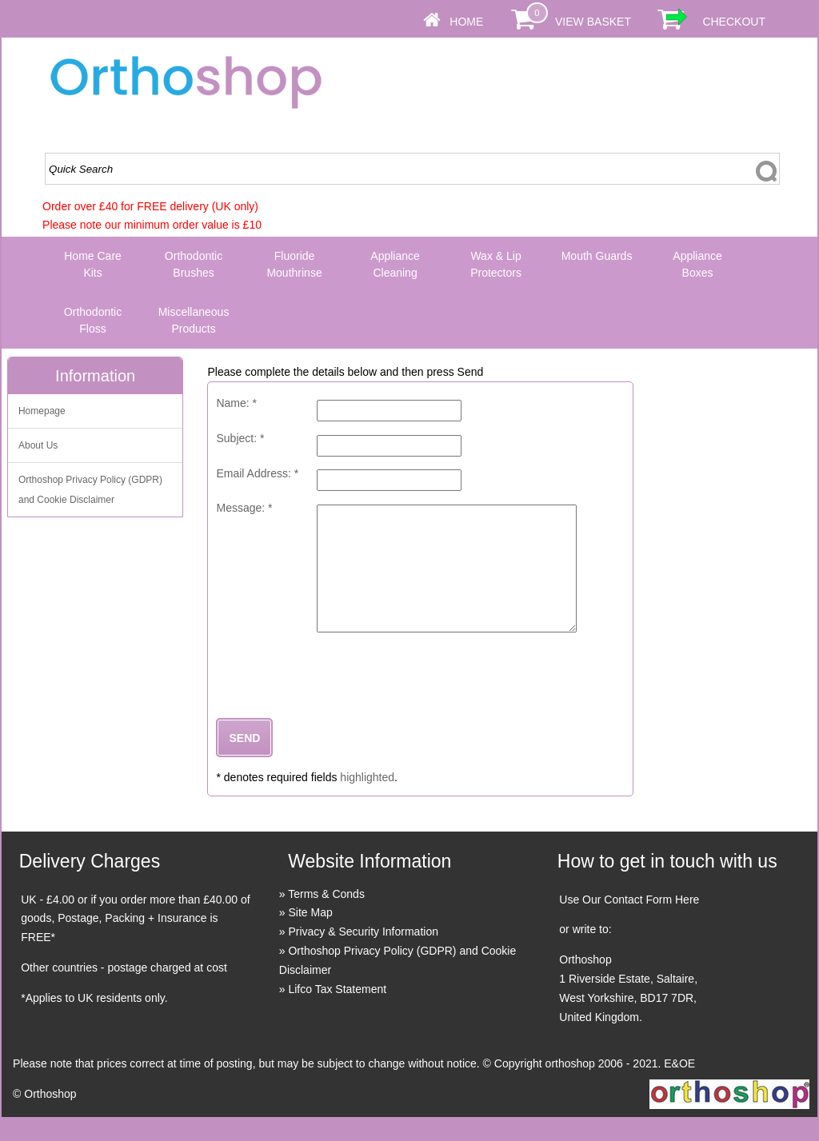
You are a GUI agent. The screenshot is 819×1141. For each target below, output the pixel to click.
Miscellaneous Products (194, 320)
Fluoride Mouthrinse (294, 264)
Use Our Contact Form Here (629, 923)
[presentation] (337, 695)
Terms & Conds (326, 918)
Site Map (310, 936)
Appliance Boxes (697, 264)
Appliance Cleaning (395, 264)
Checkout (733, 21)
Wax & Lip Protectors (495, 264)
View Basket (593, 21)
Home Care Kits (93, 264)
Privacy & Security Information (363, 955)
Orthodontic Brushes (193, 264)
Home (466, 21)
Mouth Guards (597, 255)
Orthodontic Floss (93, 320)
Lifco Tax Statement (337, 1013)
